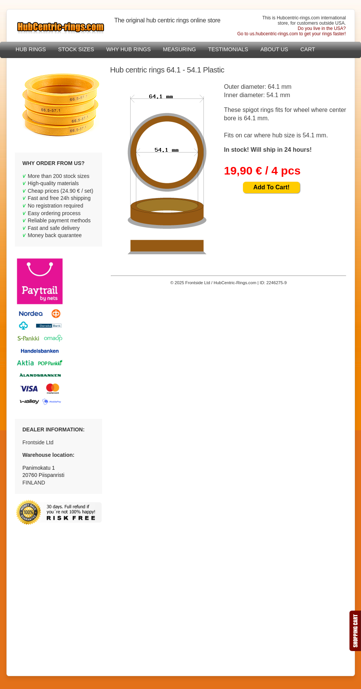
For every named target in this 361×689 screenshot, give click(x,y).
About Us (274, 49)
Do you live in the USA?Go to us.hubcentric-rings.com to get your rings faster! (291, 31)
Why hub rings (128, 49)
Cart (307, 49)
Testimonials (228, 49)
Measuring (179, 49)
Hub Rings (31, 49)
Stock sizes (76, 49)
